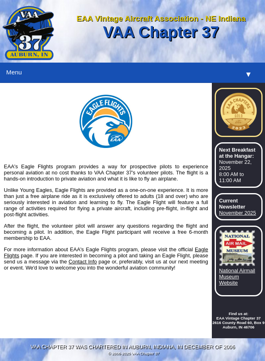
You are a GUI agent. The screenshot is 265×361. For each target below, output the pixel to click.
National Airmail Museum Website (237, 276)
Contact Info (83, 262)
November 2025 (237, 213)
